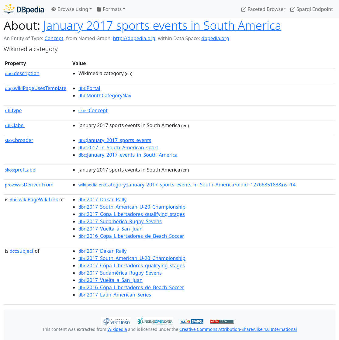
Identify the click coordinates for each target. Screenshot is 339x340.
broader (19, 140)
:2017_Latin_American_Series (114, 294)
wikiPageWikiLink (34, 199)
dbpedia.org (215, 38)
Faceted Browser (263, 9)
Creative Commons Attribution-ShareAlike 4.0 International (238, 329)
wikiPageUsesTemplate (35, 88)
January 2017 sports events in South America (162, 25)
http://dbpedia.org (134, 38)
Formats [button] (109, 9)
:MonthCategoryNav (104, 95)
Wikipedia (117, 329)
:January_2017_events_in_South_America (128, 154)
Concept (53, 38)
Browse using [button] (69, 9)
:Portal (89, 88)
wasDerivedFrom (29, 184)
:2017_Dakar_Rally (102, 199)
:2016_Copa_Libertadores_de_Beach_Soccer (131, 236)
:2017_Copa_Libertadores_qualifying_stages (131, 214)
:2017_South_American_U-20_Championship (131, 206)
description (22, 73)
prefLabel (20, 169)
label (15, 125)
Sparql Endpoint (311, 9)
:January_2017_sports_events (114, 140)
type (13, 110)
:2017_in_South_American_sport (118, 147)
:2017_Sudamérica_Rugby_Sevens (120, 221)
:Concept (93, 110)
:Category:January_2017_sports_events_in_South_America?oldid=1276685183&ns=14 (187, 184)
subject (21, 251)
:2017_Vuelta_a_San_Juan (110, 228)
